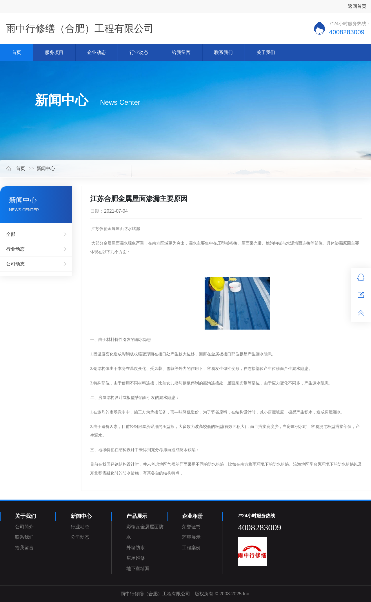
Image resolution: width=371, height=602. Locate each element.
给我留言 (181, 52)
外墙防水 (135, 547)
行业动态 (139, 52)
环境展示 (191, 537)
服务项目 (54, 52)
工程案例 (191, 547)
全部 (10, 234)
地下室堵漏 (138, 568)
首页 (16, 52)
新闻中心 (46, 168)
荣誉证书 (191, 526)
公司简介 (24, 526)
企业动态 (96, 52)
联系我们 (223, 52)
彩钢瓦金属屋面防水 (144, 532)
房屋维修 (135, 558)
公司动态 (15, 263)
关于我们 (266, 52)
